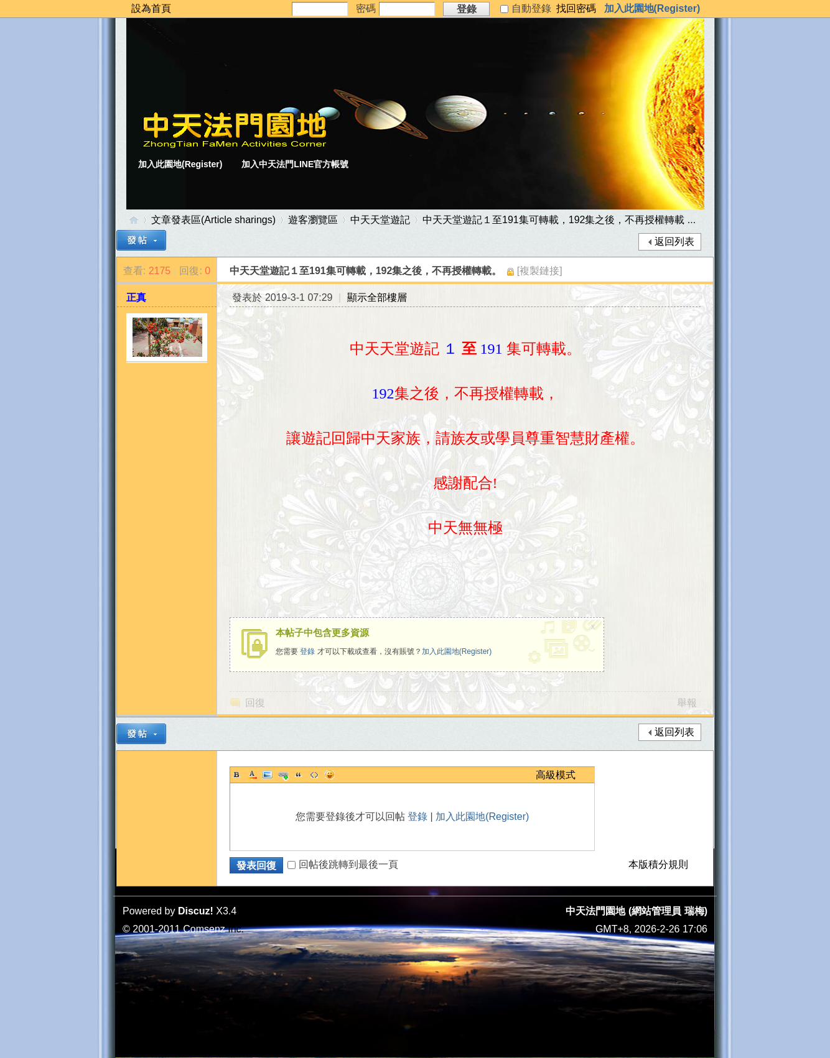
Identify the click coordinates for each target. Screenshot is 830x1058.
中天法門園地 (134, 220)
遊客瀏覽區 (313, 219)
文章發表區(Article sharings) (213, 219)
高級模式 (556, 775)
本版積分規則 (658, 864)
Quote (298, 774)
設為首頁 (151, 8)
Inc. (236, 929)
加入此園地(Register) (652, 8)
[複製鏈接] (539, 270)
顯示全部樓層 (377, 297)
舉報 (687, 702)
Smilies (330, 774)
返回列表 (674, 241)
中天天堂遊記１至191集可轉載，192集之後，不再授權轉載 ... (559, 219)
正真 (136, 297)
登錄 (307, 651)
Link (283, 774)
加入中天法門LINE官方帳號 (294, 164)
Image (267, 774)
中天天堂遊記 (380, 219)
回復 (255, 702)
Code (314, 774)
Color (252, 774)
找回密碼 (576, 8)
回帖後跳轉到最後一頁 (342, 864)
